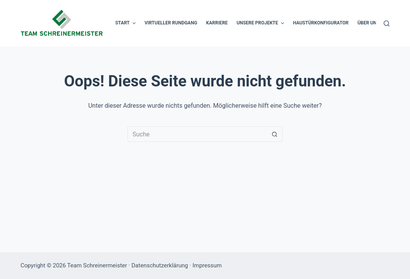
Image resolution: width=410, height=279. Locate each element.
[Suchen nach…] (197, 134)
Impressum (207, 265)
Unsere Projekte (261, 23)
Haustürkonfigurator (321, 23)
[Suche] (386, 23)
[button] (134, 23)
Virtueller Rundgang (171, 23)
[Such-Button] (275, 134)
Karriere (217, 23)
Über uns (372, 23)
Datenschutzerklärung (159, 265)
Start (126, 23)
